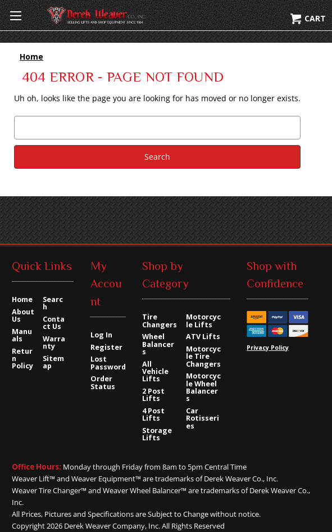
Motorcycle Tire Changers (203, 356)
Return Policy (22, 358)
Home (22, 299)
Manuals (22, 335)
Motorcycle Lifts (203, 320)
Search (53, 303)
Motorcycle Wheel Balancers (203, 387)
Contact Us (54, 322)
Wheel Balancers (158, 344)
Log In (101, 335)
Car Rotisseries (202, 418)
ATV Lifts (203, 336)
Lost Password (108, 362)
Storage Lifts (157, 434)
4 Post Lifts (153, 414)
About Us (23, 315)
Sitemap (53, 362)
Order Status (102, 382)
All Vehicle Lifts (155, 371)
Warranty (54, 342)
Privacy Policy (268, 347)
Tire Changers (159, 320)
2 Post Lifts (153, 394)
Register (106, 347)
